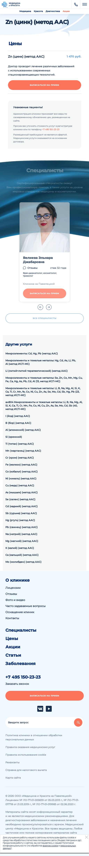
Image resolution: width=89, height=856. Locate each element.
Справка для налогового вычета (26, 770)
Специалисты (20, 630)
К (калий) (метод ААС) (19, 548)
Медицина (25, 11)
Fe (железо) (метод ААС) (21, 464)
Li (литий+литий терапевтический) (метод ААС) (36, 370)
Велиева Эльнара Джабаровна (38, 260)
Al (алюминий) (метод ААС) (23, 429)
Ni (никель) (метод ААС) (20, 478)
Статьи (13, 655)
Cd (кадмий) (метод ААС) (21, 506)
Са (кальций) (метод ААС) (21, 554)
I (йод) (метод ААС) (17, 416)
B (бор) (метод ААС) (18, 423)
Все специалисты (44, 318)
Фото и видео (15, 600)
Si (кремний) (13, 436)
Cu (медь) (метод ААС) (19, 485)
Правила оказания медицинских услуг (30, 747)
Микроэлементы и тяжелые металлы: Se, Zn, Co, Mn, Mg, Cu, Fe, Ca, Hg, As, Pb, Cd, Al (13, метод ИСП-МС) (43, 379)
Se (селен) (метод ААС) (20, 499)
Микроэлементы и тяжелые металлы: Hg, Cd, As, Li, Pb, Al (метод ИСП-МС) (40, 362)
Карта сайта (13, 777)
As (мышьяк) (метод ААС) (21, 492)
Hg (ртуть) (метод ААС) (20, 520)
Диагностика (53, 11)
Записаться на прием (44, 85)
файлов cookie (50, 845)
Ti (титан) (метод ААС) (19, 443)
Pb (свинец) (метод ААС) (21, 527)
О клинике (17, 580)
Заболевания (20, 663)
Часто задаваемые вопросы (25, 606)
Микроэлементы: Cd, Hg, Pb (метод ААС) (31, 353)
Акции (66, 11)
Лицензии (13, 587)
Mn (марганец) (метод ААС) (23, 450)
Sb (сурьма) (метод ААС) (21, 513)
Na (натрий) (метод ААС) (21, 534)
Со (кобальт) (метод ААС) (21, 471)
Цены (11, 638)
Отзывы (32, 268)
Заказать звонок (17, 683)
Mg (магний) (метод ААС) (21, 541)
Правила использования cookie (25, 754)
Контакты (12, 618)
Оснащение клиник (19, 612)
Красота (38, 11)
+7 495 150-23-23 (50, 129)
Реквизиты (12, 762)
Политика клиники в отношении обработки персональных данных (33, 737)
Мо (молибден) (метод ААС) (23, 561)
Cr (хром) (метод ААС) (19, 457)
